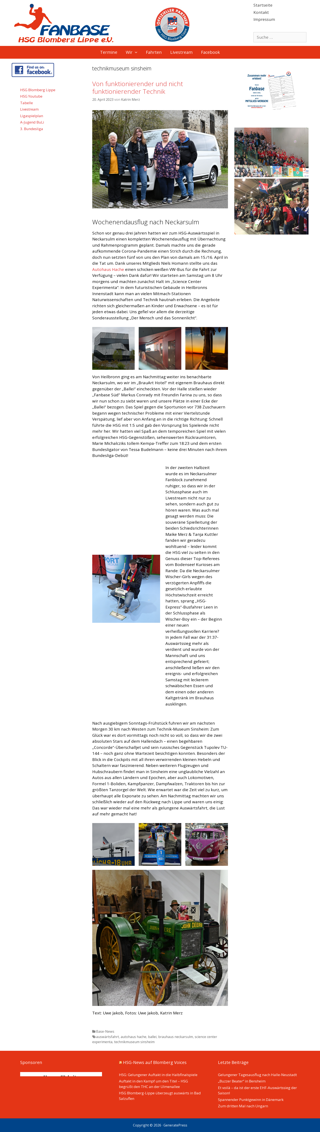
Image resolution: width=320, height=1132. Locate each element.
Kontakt (261, 12)
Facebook (210, 52)
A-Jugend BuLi (32, 122)
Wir (134, 52)
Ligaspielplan (31, 115)
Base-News (105, 1031)
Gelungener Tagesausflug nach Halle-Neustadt (257, 1074)
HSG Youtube (31, 96)
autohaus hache (133, 1036)
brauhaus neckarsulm (175, 1036)
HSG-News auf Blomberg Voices (155, 1062)
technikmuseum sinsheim (134, 1042)
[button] (137, 52)
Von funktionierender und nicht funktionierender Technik (137, 87)
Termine (108, 52)
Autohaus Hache (108, 269)
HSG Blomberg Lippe (37, 89)
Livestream (181, 52)
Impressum (264, 19)
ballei (152, 1036)
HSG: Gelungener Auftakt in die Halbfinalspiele (158, 1074)
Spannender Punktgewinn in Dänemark (251, 1099)
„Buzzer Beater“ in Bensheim (242, 1081)
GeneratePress (175, 1125)
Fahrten (154, 52)
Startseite (262, 5)
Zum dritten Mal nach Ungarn (243, 1106)
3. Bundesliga (31, 128)
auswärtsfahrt (107, 1036)
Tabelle (26, 102)
